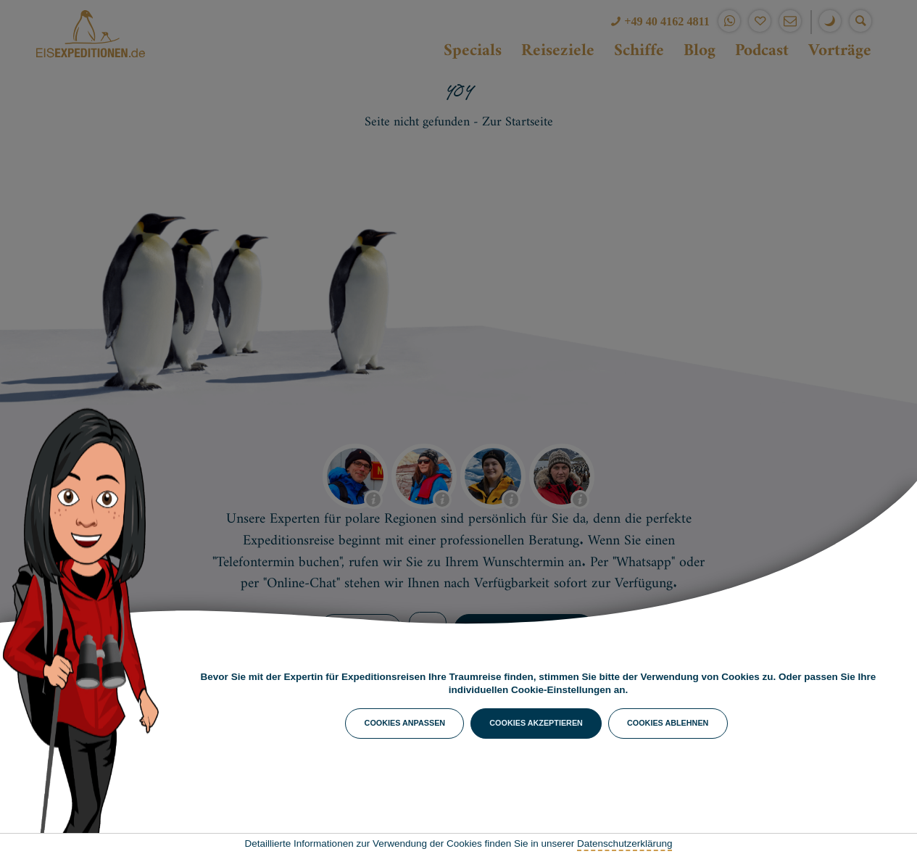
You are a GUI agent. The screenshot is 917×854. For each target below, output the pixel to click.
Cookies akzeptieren (536, 722)
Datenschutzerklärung (624, 843)
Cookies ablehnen (667, 722)
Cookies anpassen (405, 722)
